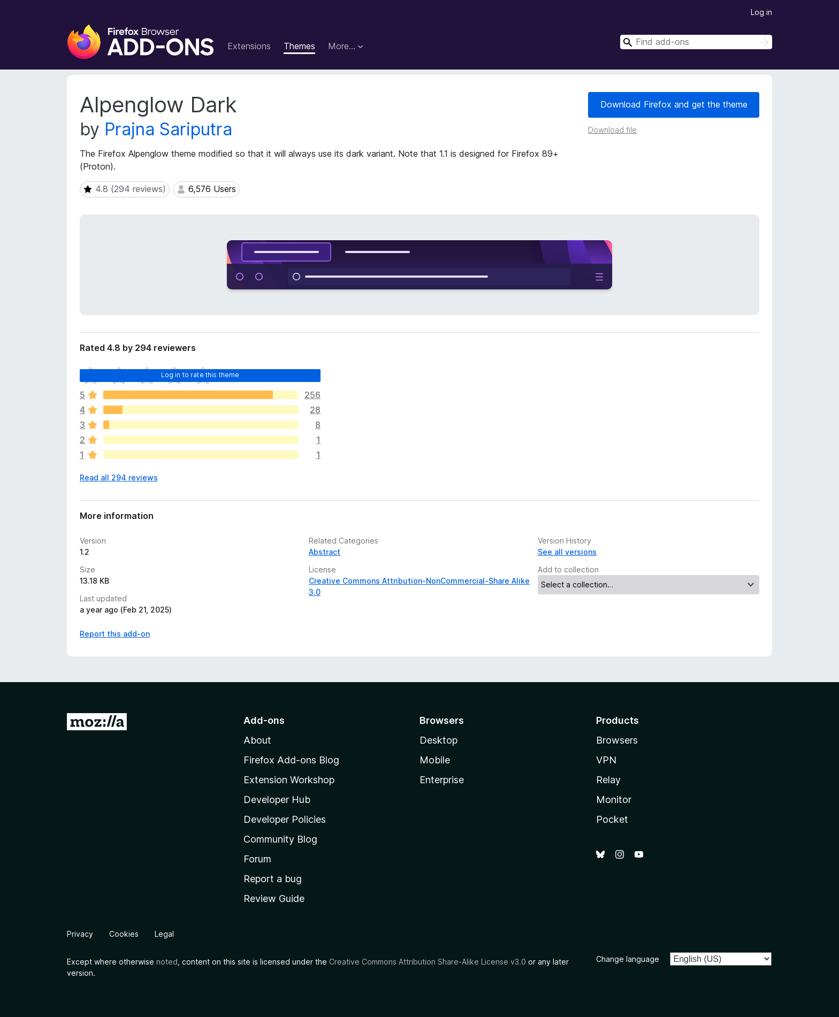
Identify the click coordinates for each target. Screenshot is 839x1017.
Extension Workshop (288, 779)
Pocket (612, 819)
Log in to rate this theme (200, 375)
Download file (612, 129)
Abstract (324, 551)
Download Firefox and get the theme (674, 104)
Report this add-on (115, 633)
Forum (257, 859)
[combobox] (696, 42)
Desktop (438, 740)
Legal (164, 933)
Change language (627, 959)
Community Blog (280, 839)
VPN (606, 760)
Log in (761, 12)
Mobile (435, 760)
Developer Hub (276, 799)
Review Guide (273, 898)
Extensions (249, 46)
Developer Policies (284, 819)
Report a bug (272, 878)
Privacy (80, 933)
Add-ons (264, 720)
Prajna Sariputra (168, 129)
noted (167, 961)
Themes (299, 46)
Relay (608, 779)
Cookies (124, 933)
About (257, 740)
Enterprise (442, 779)
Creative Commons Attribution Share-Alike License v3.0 (427, 961)
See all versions (567, 551)
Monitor (613, 799)
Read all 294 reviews (119, 477)
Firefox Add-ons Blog (291, 760)
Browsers (617, 740)
